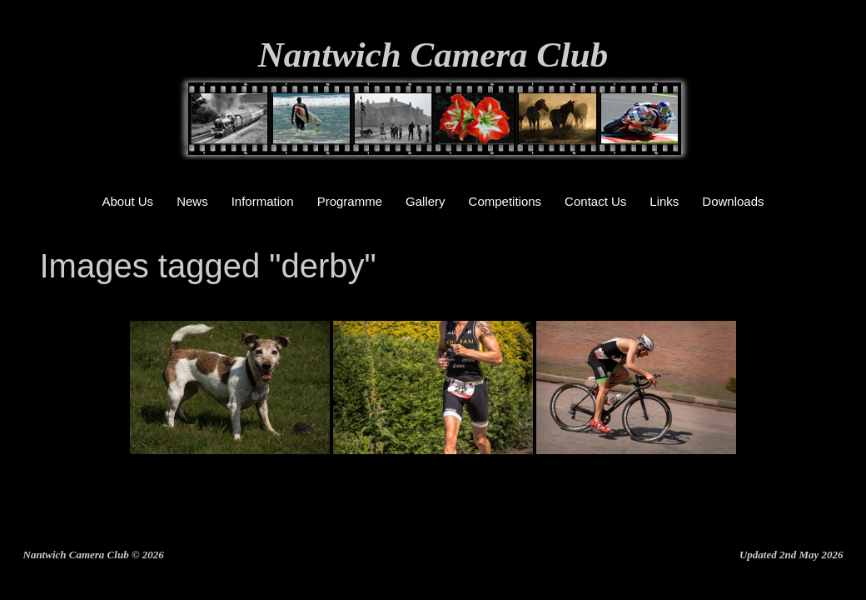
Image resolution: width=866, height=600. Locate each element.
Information (262, 201)
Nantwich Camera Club (433, 54)
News (192, 201)
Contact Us (595, 201)
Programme (349, 201)
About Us (127, 201)
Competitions (505, 201)
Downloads (733, 201)
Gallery (425, 201)
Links (664, 201)
